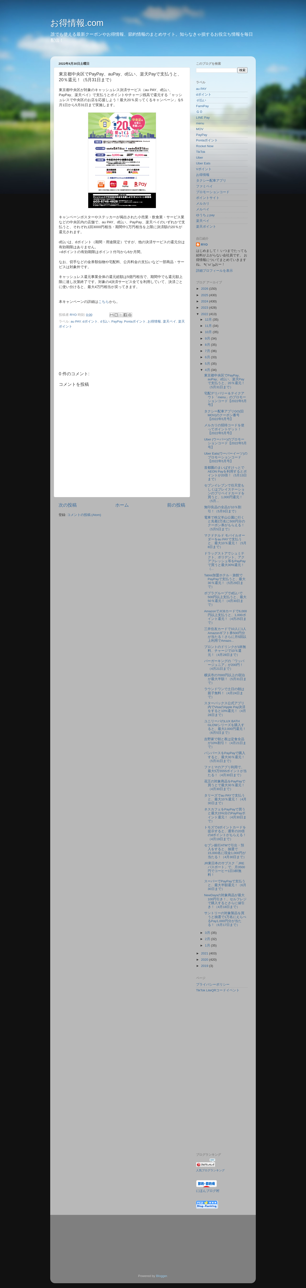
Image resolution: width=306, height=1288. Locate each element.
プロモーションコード (213, 192)
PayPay (116, 321)
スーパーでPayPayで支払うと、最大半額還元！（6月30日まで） (225, 885)
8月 (208, 345)
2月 (208, 939)
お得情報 (154, 321)
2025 (205, 295)
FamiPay (202, 106)
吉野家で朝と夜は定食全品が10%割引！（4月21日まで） (225, 743)
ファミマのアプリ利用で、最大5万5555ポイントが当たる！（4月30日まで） (225, 771)
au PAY (76, 321)
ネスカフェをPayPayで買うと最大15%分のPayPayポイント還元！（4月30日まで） (225, 815)
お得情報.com (77, 23)
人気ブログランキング (210, 1170)
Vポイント (204, 169)
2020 (205, 959)
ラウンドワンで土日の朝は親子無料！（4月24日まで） (224, 693)
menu (200, 123)
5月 (208, 363)
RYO (204, 244)
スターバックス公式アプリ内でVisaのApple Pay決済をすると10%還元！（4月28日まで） (225, 709)
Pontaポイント (135, 321)
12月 (209, 319)
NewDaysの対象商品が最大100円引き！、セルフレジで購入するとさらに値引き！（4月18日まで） (225, 901)
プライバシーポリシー (213, 984)
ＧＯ (199, 112)
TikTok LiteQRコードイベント (218, 990)
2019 (205, 966)
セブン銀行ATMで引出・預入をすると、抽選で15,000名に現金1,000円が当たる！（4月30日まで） (225, 851)
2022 (205, 314)
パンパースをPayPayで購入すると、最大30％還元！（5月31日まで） (225, 756)
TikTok (200, 152)
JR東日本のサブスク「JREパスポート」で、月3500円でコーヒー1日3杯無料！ (224, 869)
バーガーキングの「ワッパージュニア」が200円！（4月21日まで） (224, 664)
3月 (208, 933)
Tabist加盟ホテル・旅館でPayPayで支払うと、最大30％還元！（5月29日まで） (225, 581)
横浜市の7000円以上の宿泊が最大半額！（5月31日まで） (225, 679)
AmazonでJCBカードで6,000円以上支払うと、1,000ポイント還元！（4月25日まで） (225, 617)
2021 (205, 953)
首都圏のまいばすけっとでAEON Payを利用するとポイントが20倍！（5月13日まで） (225, 473)
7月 (208, 351)
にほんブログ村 (207, 1191)
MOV (199, 129)
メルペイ (202, 209)
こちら (103, 302)
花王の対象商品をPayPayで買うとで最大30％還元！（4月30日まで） (225, 785)
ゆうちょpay (205, 215)
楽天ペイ (169, 321)
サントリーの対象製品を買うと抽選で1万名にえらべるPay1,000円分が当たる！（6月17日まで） (225, 919)
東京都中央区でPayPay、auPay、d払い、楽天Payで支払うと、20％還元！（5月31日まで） (224, 381)
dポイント (90, 321)
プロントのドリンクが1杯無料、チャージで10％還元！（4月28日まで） (225, 650)
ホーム (122, 505)
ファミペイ (204, 186)
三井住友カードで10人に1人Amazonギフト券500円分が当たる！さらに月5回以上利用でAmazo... (225, 634)
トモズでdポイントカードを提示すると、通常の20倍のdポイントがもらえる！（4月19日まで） (225, 833)
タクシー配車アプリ (211, 180)
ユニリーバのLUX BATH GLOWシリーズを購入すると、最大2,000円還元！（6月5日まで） (225, 727)
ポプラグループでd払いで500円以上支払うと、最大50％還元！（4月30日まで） (225, 599)
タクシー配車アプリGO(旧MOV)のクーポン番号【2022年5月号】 (224, 415)
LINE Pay (203, 117)
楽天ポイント (206, 226)
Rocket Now (204, 146)
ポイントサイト (207, 198)
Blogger (161, 1276)
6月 (208, 357)
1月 (208, 945)
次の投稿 (68, 505)
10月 (209, 332)
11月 (209, 326)
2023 (205, 307)
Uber (199, 157)
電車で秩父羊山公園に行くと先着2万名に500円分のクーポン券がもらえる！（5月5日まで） (224, 523)
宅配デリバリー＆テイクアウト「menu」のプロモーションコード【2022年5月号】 (225, 399)
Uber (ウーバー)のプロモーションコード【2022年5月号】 (225, 443)
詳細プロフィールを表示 (214, 270)
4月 (208, 370)
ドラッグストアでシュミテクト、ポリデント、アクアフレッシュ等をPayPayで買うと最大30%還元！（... (225, 561)
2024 (205, 301)
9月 (208, 338)
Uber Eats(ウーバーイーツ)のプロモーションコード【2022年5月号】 (225, 457)
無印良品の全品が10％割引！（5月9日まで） (222, 509)
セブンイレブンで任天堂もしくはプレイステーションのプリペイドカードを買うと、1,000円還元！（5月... (224, 493)
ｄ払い (104, 321)
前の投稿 (176, 505)
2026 (205, 288)
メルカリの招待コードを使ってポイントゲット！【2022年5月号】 (224, 429)
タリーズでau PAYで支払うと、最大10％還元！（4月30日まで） (225, 799)
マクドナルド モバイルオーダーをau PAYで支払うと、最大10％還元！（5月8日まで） (225, 541)
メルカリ (202, 203)
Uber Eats (203, 163)
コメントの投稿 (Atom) (84, 515)
